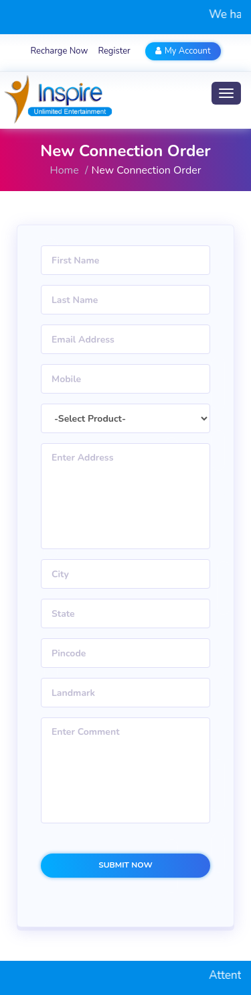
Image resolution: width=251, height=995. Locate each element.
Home (64, 170)
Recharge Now (59, 51)
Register (114, 51)
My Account (183, 51)
